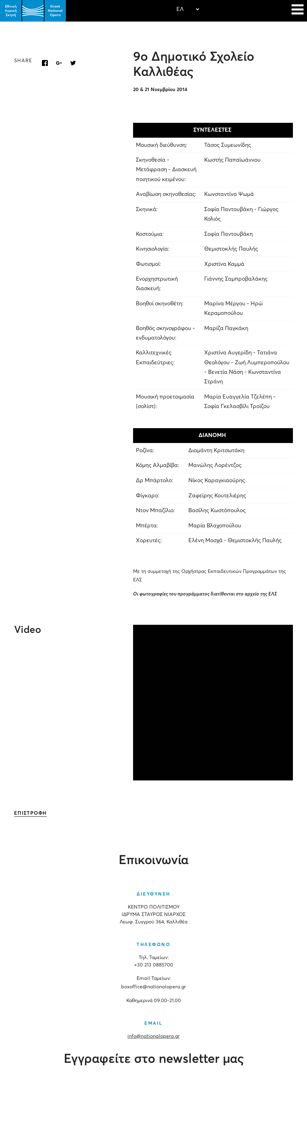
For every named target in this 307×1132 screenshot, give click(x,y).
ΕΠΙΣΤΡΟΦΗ (30, 813)
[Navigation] (297, 10)
